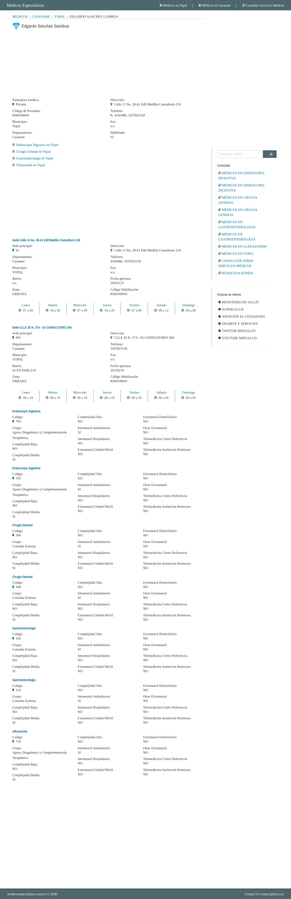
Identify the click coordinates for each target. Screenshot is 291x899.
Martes (53, 305)
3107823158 (118, 348)
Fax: (113, 121)
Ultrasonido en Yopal (30, 165)
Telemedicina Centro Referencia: (165, 439)
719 (18, 741)
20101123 (117, 283)
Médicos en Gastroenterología (237, 224)
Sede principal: (22, 246)
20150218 (117, 370)
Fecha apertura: (120, 278)
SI (111, 137)
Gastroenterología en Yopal (34, 158)
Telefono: (116, 111)
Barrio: (17, 278)
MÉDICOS (20, 16)
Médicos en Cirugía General (237, 200)
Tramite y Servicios (238, 323)
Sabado (161, 305)
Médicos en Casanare (215, 5)
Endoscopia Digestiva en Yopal (37, 145)
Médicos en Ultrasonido (242, 246)
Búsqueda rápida (235, 273)
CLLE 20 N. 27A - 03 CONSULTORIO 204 (144, 337)
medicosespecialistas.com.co (26, 894)
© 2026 (32, 894)
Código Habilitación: (124, 289)
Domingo (188, 305)
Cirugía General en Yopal (33, 151)
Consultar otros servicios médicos (235, 263)
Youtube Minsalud (237, 338)
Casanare (41, 16)
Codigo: (17, 417)
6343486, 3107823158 (130, 115)
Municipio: (19, 121)
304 (18, 535)
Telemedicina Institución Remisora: (167, 449)
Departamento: (22, 132)
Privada (21, 104)
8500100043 (20, 115)
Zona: (16, 289)
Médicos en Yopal (173, 5)
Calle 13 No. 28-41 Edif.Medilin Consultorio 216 (147, 104)
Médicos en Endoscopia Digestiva (241, 175)
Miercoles (80, 305)
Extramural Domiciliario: (160, 417)
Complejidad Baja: (25, 444)
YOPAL (17, 272)
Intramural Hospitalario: (94, 439)
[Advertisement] (107, 62)
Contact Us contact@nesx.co (264, 894)
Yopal (59, 16)
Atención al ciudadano (241, 316)
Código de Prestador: (26, 111)
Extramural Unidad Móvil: (96, 449)
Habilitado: (118, 132)
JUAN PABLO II (24, 370)
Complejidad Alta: (90, 417)
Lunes (26, 305)
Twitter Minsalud (236, 331)
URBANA (19, 294)
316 (18, 638)
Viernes (134, 305)
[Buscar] (270, 154)
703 (18, 421)
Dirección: (117, 100)
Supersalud (231, 309)
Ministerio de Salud (238, 302)
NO (18, 337)
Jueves (107, 305)
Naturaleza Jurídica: (25, 100)
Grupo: (17, 428)
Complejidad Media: (26, 455)
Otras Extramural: (155, 428)
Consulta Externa (24, 546)
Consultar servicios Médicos (263, 5)
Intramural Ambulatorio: (94, 428)
